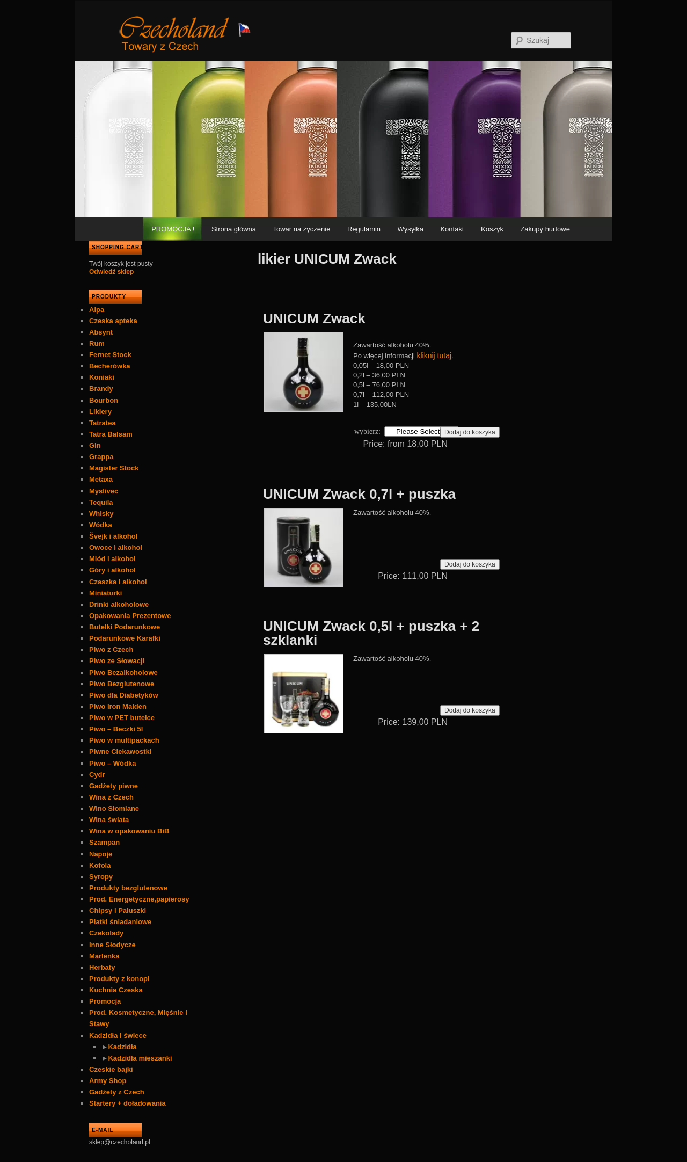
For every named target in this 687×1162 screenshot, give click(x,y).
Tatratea (102, 423)
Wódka (100, 525)
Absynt (101, 332)
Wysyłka (410, 229)
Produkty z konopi (119, 979)
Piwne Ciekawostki (120, 751)
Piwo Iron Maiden (118, 706)
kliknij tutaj (434, 355)
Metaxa (101, 479)
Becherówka (109, 366)
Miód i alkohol (112, 559)
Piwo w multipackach (124, 740)
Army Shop (107, 1081)
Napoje (100, 854)
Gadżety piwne (113, 786)
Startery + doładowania (127, 1103)
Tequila (101, 502)
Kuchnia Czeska (116, 990)
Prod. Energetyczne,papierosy (139, 899)
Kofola (100, 865)
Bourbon (103, 400)
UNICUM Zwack (314, 318)
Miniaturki (105, 593)
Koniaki (101, 377)
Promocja (105, 1001)
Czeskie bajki (111, 1069)
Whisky (101, 514)
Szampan (104, 842)
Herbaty (102, 967)
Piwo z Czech (111, 649)
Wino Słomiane (114, 808)
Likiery (100, 412)
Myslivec (103, 491)
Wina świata (109, 820)
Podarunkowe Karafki (124, 638)
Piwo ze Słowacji (116, 661)
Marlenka (104, 956)
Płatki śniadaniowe (120, 922)
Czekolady (106, 933)
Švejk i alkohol (113, 536)
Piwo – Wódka (112, 763)
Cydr (97, 775)
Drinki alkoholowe (119, 604)
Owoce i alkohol (115, 547)
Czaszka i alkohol (118, 582)
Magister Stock (113, 468)
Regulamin (364, 229)
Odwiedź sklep (111, 271)
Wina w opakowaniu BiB (129, 831)
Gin (95, 445)
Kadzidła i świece (118, 1036)
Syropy (101, 877)
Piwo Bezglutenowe (121, 684)
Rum (97, 343)
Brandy (101, 388)
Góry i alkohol (112, 570)
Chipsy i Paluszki (117, 910)
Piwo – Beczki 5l (116, 729)
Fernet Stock (110, 355)
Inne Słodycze (112, 945)
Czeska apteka (113, 321)
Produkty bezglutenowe (128, 888)
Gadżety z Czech (116, 1092)
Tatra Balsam (111, 434)
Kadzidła (122, 1047)
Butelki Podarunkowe (124, 627)
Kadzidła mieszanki (140, 1058)
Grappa (101, 457)
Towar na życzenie (302, 229)
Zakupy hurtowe (545, 229)
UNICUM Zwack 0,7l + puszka (359, 494)
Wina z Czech (111, 797)
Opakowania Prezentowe (130, 616)
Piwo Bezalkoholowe (123, 673)
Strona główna (233, 229)
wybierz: (367, 431)
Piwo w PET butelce (122, 718)
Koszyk (492, 229)
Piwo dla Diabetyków (123, 695)
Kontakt (452, 229)
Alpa (96, 310)
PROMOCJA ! (172, 229)
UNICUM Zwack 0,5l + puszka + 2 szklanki (371, 633)
